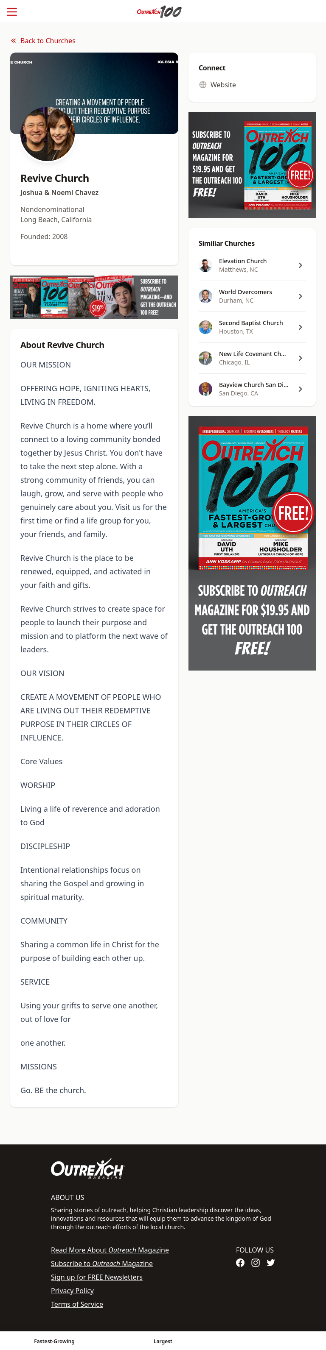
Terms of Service (77, 1304)
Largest (163, 1341)
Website (217, 84)
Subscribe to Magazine (102, 1263)
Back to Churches (43, 40)
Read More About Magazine (110, 1250)
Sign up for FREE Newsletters (97, 1277)
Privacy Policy (72, 1290)
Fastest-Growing (54, 1341)
